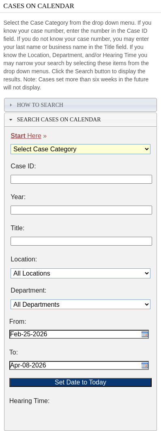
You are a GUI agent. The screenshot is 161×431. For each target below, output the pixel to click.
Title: (17, 228)
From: (17, 321)
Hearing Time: (29, 401)
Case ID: (23, 166)
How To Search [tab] (35, 105)
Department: (28, 290)
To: (13, 352)
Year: (18, 197)
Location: (24, 259)
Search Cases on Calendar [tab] (54, 119)
